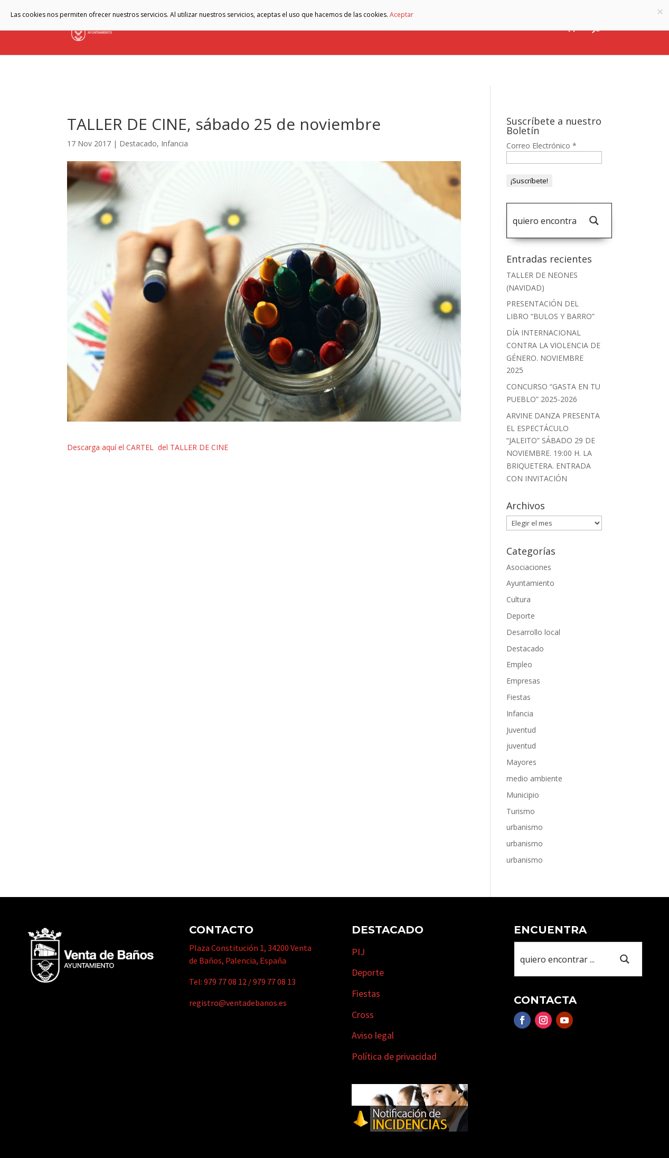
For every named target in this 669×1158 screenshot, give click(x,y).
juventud (521, 746)
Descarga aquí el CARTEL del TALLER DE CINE (147, 447)
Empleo (519, 664)
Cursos (483, 28)
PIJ (358, 952)
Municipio (311, 28)
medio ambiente (534, 778)
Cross (363, 1014)
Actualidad (532, 28)
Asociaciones (528, 567)
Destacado (138, 143)
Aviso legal (373, 1035)
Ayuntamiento (239, 28)
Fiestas (518, 697)
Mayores (521, 762)
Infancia (174, 143)
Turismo (370, 28)
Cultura (518, 599)
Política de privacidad (394, 1056)
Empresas (428, 28)
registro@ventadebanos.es (238, 1002)
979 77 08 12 (225, 981)
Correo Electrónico (541, 146)
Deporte (520, 616)
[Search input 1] (544, 220)
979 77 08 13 (274, 981)
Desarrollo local (533, 632)
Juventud (521, 730)
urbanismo (524, 827)
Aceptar (401, 14)
